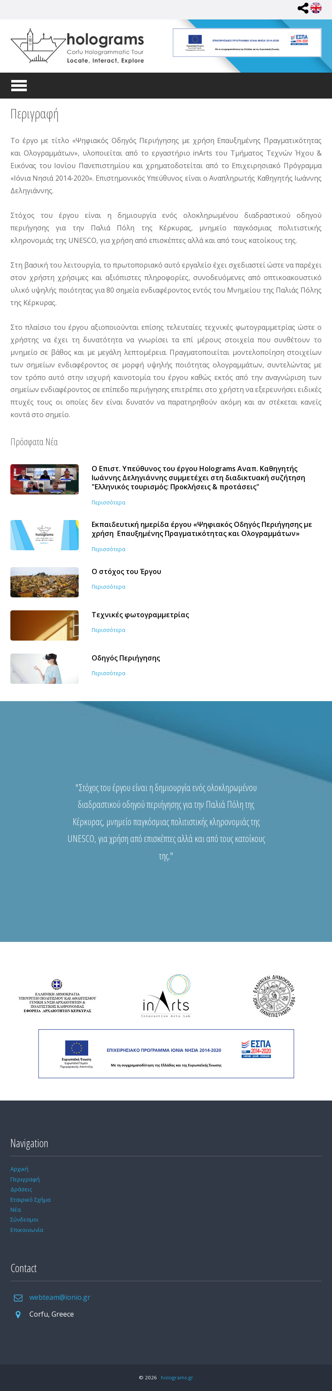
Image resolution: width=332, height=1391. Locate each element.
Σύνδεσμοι (24, 1219)
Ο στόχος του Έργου (126, 571)
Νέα (15, 1209)
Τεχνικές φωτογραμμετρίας (140, 614)
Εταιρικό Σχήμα (30, 1199)
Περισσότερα (108, 502)
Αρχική (19, 1169)
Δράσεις (21, 1189)
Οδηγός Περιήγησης (126, 658)
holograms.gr (177, 1377)
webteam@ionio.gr (59, 1297)
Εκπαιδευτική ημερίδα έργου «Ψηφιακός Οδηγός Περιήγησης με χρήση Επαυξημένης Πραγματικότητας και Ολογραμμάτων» (202, 529)
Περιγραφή (25, 1179)
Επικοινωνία (26, 1230)
